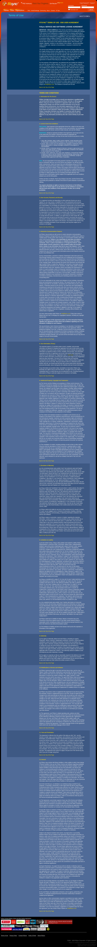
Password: (84, 5)
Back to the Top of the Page (46, 87)
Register (92, 3)
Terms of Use (4, 935)
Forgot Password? (84, 3)
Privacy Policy (13, 935)
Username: (71, 5)
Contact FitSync (22, 935)
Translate (60, 2)
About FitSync (41, 935)
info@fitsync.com (49, 84)
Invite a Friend (32, 935)
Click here (70, 355)
